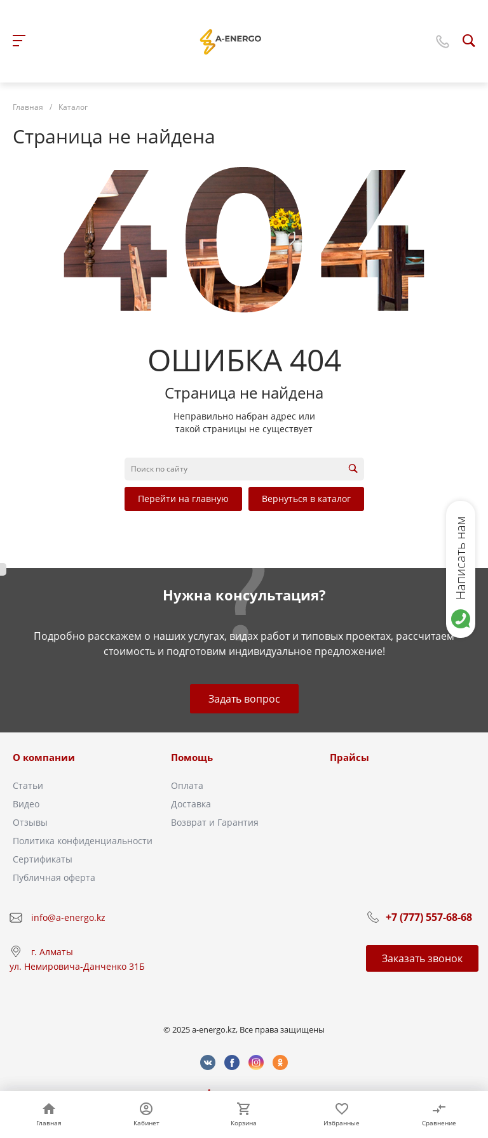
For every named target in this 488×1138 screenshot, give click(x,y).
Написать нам (460, 558)
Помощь (192, 757)
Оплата (187, 785)
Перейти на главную (183, 499)
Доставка (191, 804)
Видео (26, 804)
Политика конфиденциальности (82, 841)
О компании (44, 757)
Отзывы (30, 822)
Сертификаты (42, 859)
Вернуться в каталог (306, 499)
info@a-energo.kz (68, 917)
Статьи (28, 785)
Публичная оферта (54, 877)
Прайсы (349, 757)
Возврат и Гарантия (215, 822)
